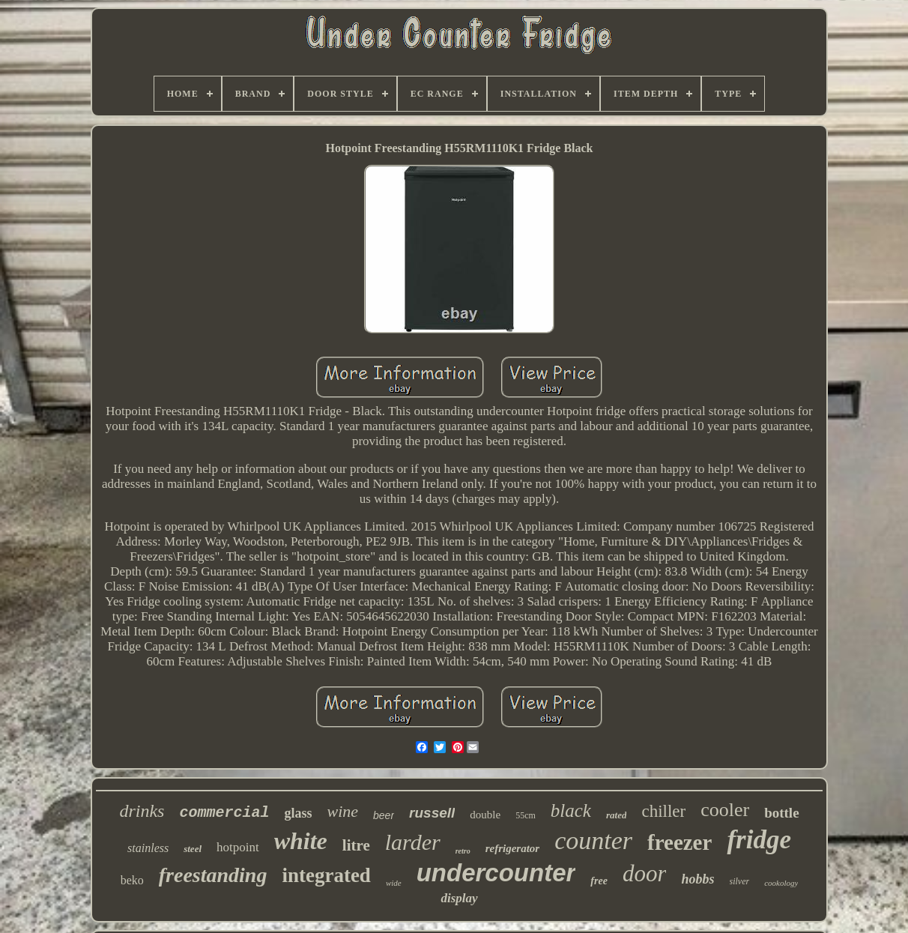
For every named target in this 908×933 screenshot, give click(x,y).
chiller (663, 811)
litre (356, 845)
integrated (326, 875)
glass (298, 813)
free (599, 881)
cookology (781, 882)
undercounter (496, 873)
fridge (759, 839)
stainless (148, 848)
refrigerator (512, 848)
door (645, 873)
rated (616, 815)
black (571, 810)
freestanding (213, 875)
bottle (781, 813)
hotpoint (238, 847)
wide (394, 882)
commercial (224, 812)
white (300, 840)
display (459, 898)
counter (593, 840)
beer (383, 815)
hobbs (697, 879)
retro (462, 851)
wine (342, 811)
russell (432, 813)
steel (193, 848)
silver (740, 881)
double (485, 815)
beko (132, 880)
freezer (679, 842)
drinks (141, 811)
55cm (525, 815)
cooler (724, 810)
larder (413, 842)
